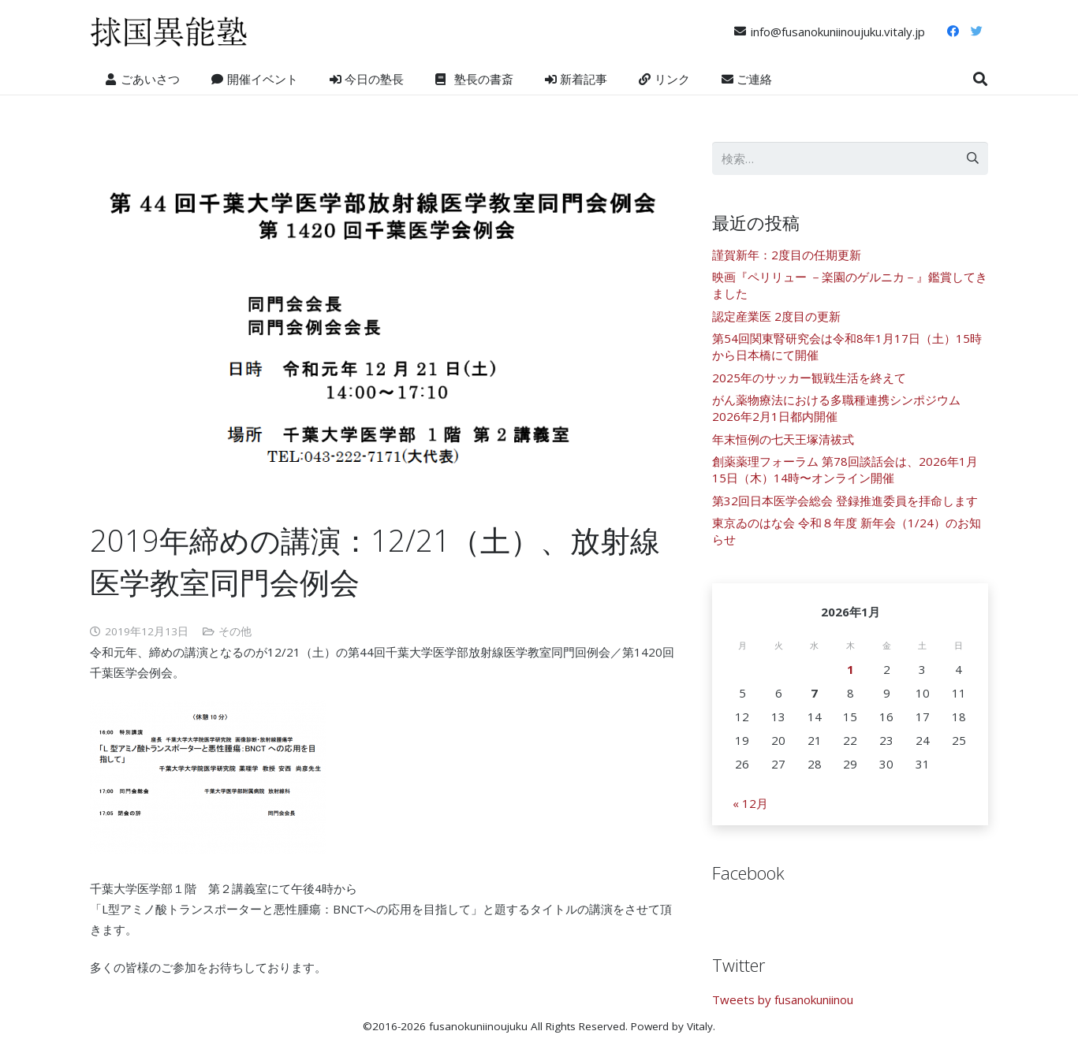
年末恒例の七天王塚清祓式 (783, 439)
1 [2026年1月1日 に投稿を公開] (850, 669)
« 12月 (750, 803)
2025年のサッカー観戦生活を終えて (809, 377)
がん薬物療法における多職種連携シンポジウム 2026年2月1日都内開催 (836, 408)
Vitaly (700, 1026)
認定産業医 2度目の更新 (776, 316)
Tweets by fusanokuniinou (782, 999)
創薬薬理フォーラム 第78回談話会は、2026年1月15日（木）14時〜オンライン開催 (845, 469)
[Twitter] (977, 31)
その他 (235, 631)
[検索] (980, 78)
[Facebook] (953, 31)
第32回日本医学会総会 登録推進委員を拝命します (845, 500)
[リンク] (169, 31)
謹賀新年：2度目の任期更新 (786, 254)
